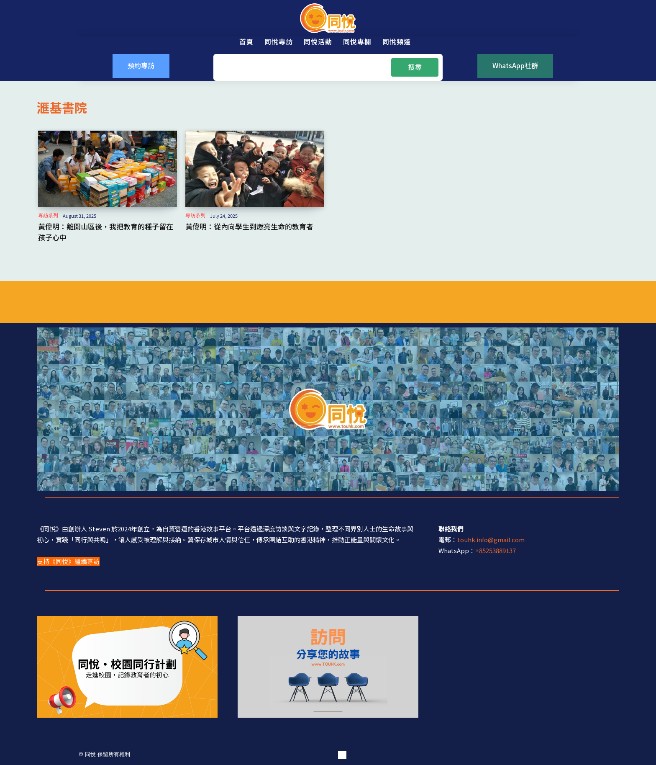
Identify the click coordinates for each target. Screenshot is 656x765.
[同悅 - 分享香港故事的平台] (328, 18)
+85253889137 (495, 549)
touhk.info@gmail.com (491, 538)
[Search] (414, 67)
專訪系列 (48, 215)
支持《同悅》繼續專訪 (68, 560)
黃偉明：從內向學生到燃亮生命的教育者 (245, 226)
